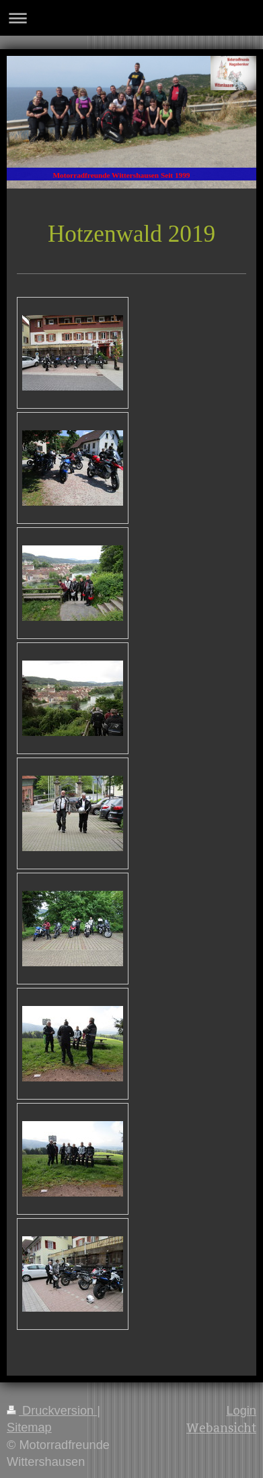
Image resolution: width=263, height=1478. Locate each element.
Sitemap (29, 1427)
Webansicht (221, 1428)
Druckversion (52, 1410)
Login (241, 1410)
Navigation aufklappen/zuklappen (131, 17)
